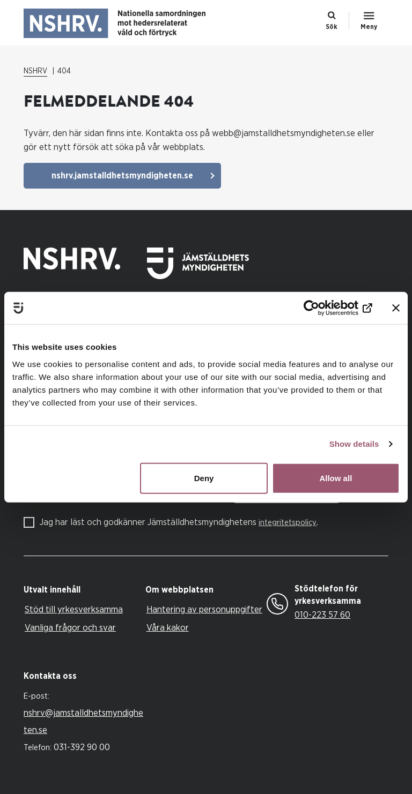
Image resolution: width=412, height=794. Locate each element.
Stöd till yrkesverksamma (74, 609)
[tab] (82, 590)
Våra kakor (167, 627)
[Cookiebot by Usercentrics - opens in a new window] (325, 308)
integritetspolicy (288, 523)
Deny (204, 477)
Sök (331, 27)
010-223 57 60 (322, 614)
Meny (368, 27)
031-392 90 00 (82, 747)
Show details (354, 443)
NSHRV (35, 71)
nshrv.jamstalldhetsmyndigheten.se (122, 175)
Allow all (335, 477)
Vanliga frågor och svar (70, 627)
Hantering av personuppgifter (204, 609)
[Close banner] (396, 308)
